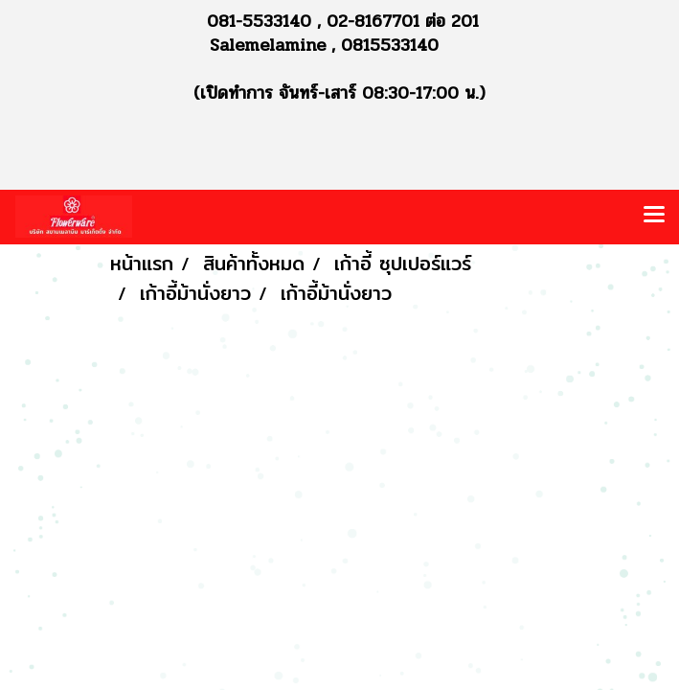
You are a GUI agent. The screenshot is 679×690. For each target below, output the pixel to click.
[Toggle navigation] (654, 217)
